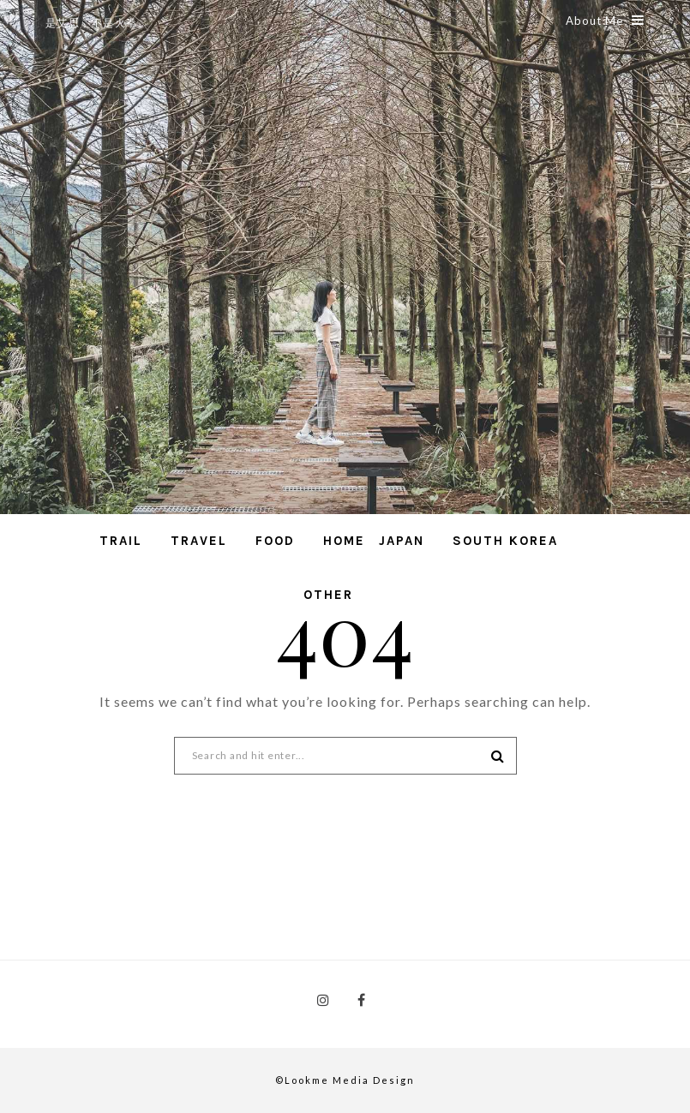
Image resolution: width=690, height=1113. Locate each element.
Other (328, 594)
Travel (199, 540)
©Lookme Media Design (345, 1080)
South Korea (505, 540)
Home (344, 540)
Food (275, 540)
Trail (120, 540)
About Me (605, 20)
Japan (401, 540)
